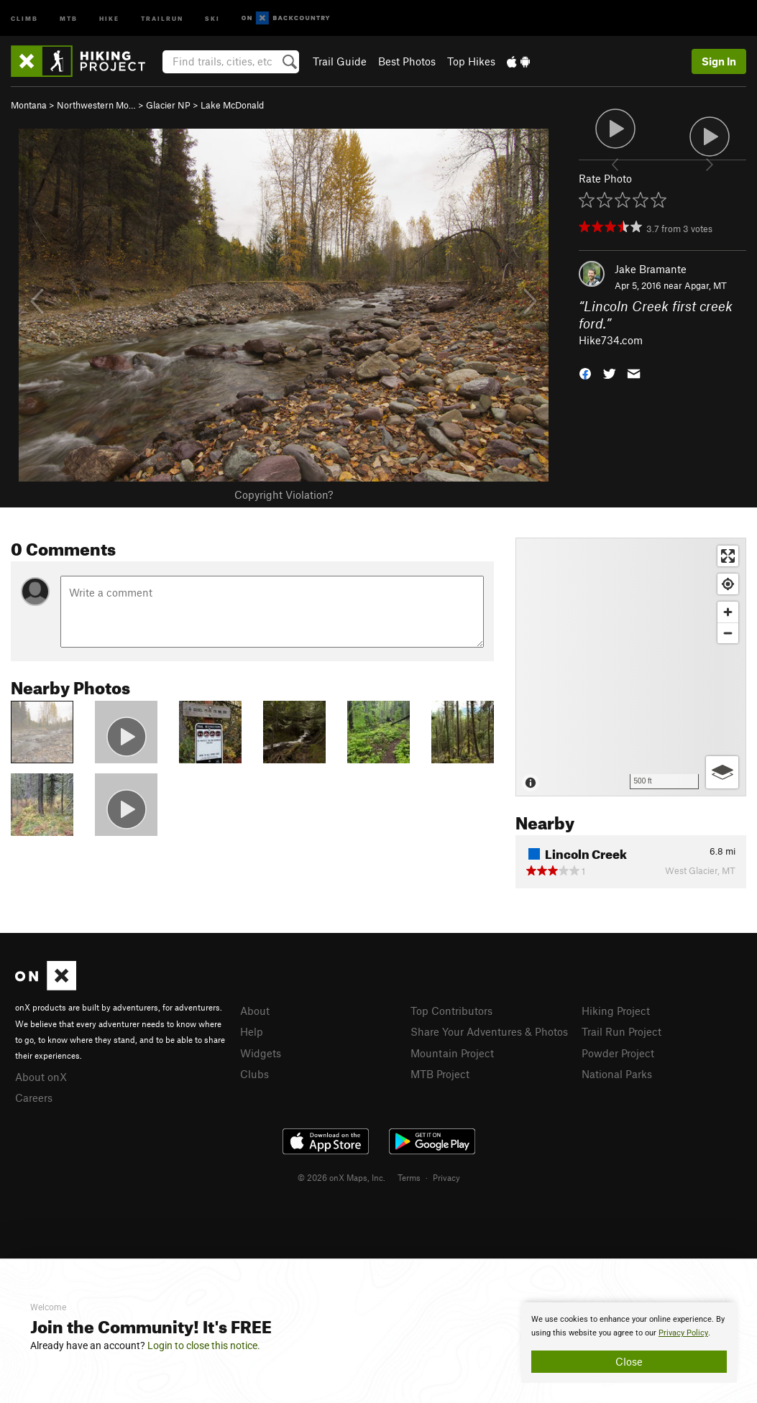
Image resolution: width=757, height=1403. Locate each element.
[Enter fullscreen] (727, 556)
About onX (41, 1076)
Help (251, 1031)
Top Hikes (471, 61)
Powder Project (618, 1052)
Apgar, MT (705, 285)
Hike (109, 17)
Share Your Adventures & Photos (489, 1031)
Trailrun (162, 17)
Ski (212, 17)
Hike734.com (611, 340)
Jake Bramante (651, 268)
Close (629, 1361)
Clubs (254, 1073)
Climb (24, 17)
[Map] (630, 667)
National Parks (617, 1073)
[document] (629, 1342)
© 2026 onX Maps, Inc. (341, 1177)
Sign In (719, 61)
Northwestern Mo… (96, 105)
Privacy (446, 1177)
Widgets (260, 1052)
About (255, 1010)
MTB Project (439, 1073)
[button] (585, 372)
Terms (409, 1177)
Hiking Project (616, 1010)
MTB (69, 17)
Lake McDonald (232, 105)
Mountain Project (452, 1052)
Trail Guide (340, 61)
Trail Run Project (621, 1031)
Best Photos (407, 61)
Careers (33, 1097)
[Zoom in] (727, 612)
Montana (29, 105)
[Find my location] (727, 584)
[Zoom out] (727, 632)
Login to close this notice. (203, 1345)
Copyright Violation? (283, 494)
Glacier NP (168, 105)
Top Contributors (451, 1010)
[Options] (722, 772)
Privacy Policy (683, 1333)
